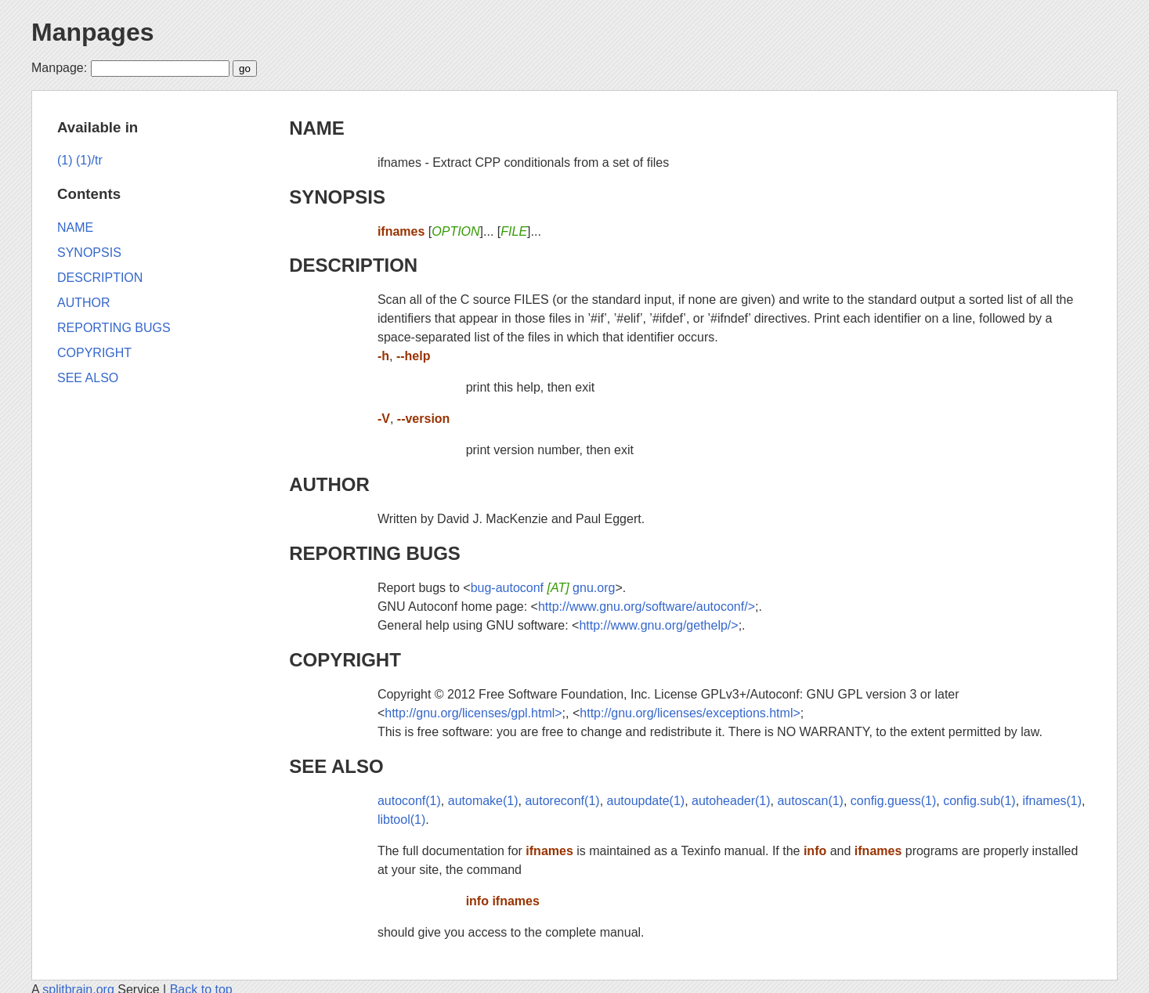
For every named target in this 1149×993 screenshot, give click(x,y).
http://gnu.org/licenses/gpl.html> (473, 713)
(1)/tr (89, 160)
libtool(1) (401, 819)
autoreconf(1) (562, 800)
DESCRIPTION (353, 265)
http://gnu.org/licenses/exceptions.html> (690, 713)
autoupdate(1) (646, 800)
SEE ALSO (336, 766)
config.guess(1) (893, 800)
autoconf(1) (409, 800)
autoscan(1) (810, 800)
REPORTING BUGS (375, 553)
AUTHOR (329, 484)
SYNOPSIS (337, 197)
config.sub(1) (979, 800)
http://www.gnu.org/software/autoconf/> (646, 606)
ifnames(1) (1052, 800)
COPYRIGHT (345, 659)
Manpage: (59, 67)
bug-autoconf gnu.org (543, 587)
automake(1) (483, 800)
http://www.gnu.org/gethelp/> (658, 625)
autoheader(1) (731, 800)
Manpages (92, 32)
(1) (65, 160)
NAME (317, 128)
